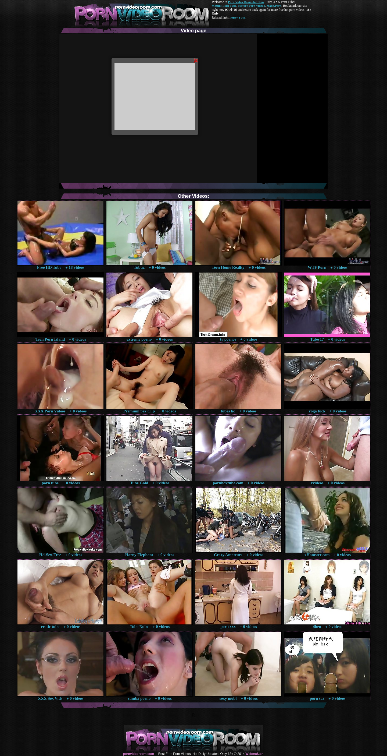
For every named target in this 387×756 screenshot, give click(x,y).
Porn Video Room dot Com (246, 1)
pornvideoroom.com (138, 754)
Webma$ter (254, 754)
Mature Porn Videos (251, 5)
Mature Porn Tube (224, 5)
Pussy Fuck (237, 17)
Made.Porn (274, 5)
